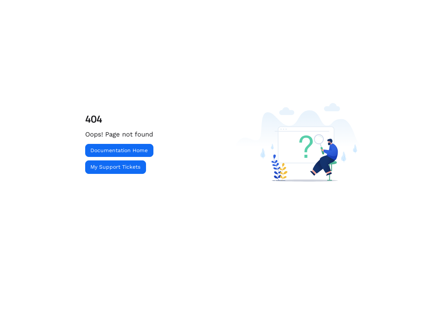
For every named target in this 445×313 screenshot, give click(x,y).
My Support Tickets (115, 167)
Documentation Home (119, 150)
